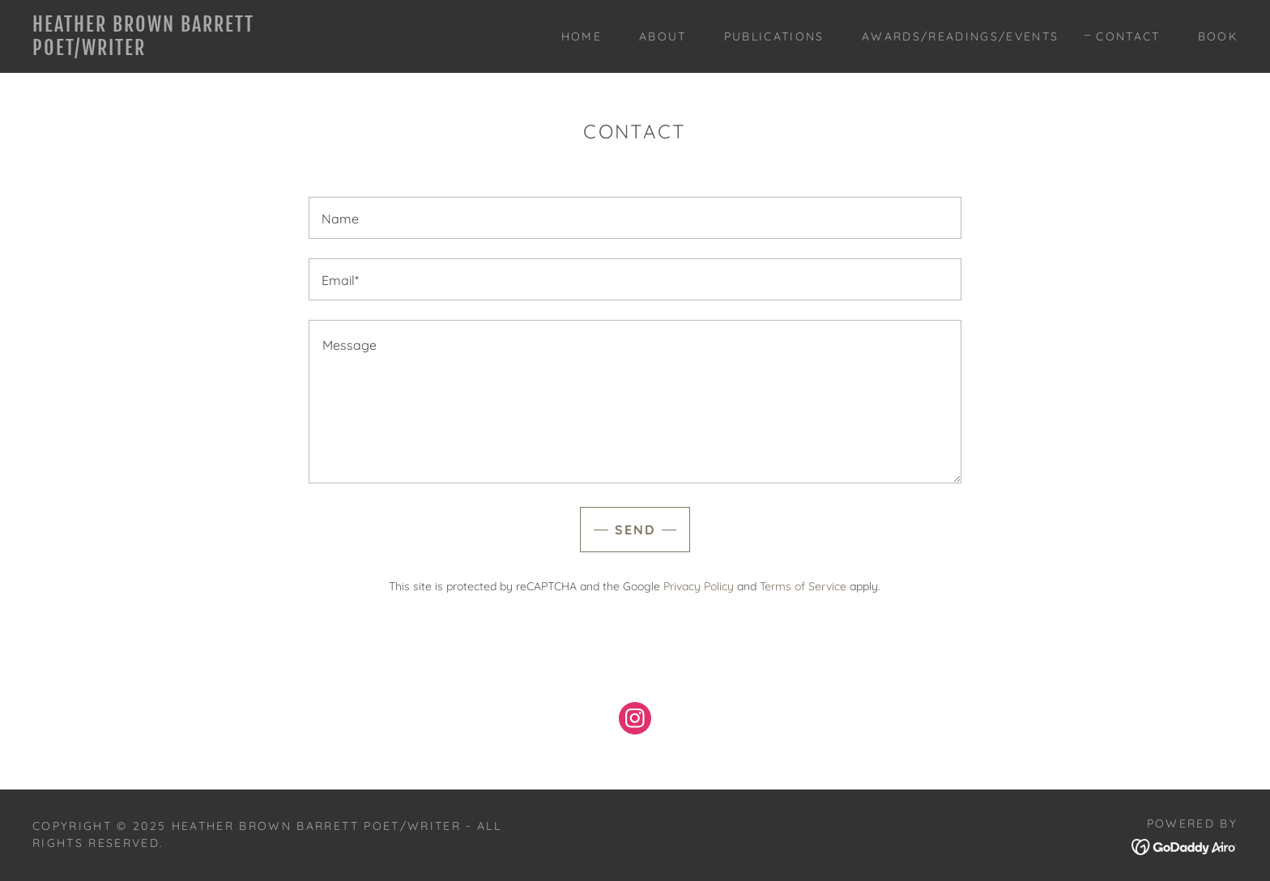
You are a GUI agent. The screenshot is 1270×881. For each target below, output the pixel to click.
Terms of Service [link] (803, 586)
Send (635, 529)
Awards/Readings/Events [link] (960, 36)
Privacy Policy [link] (698, 586)
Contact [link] (1128, 36)
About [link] (663, 36)
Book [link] (1218, 36)
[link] (200, 49)
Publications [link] (774, 36)
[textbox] (635, 218)
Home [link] (581, 36)
